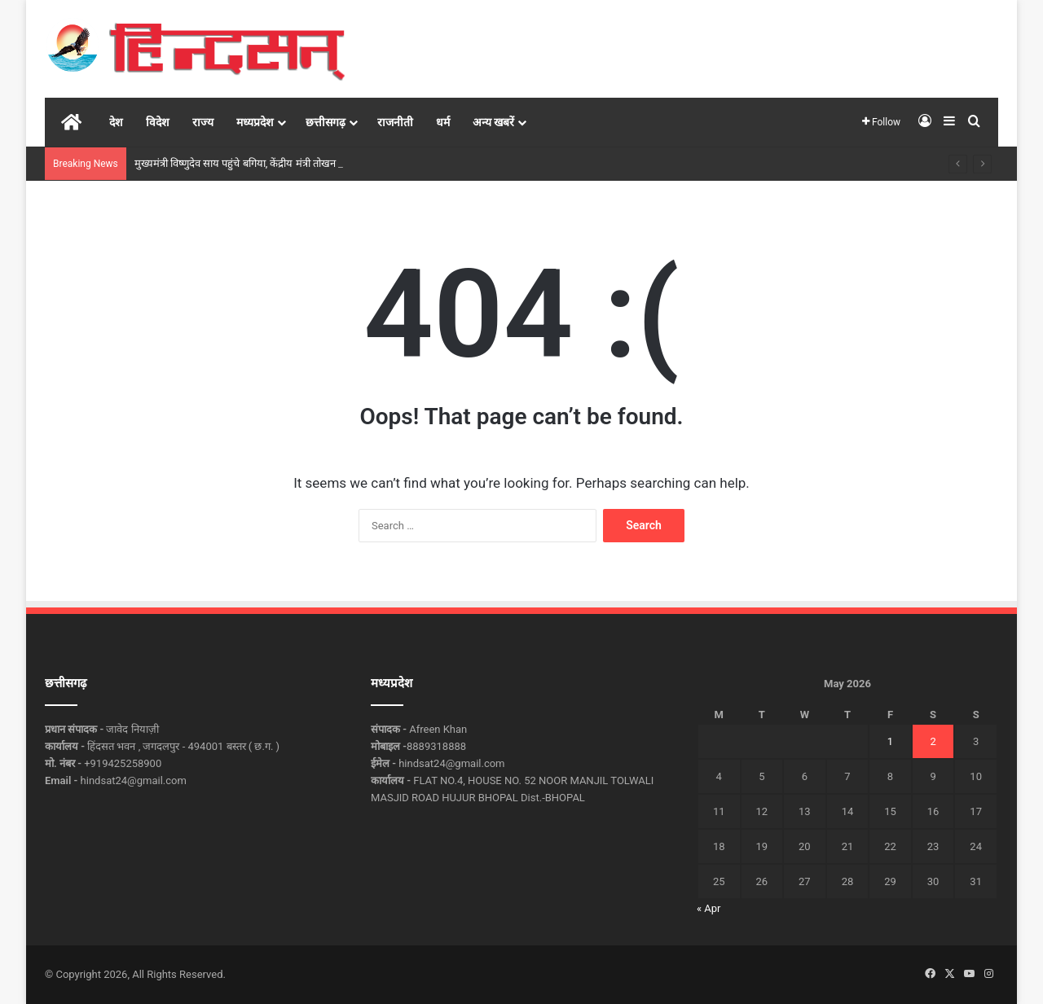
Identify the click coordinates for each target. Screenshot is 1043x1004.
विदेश (157, 122)
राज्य (202, 122)
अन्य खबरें (493, 122)
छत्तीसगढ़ (325, 122)
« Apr (709, 908)
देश (116, 122)
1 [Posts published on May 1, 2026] (890, 741)
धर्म (443, 122)
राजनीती (395, 122)
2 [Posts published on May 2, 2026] (932, 741)
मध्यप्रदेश (255, 122)
